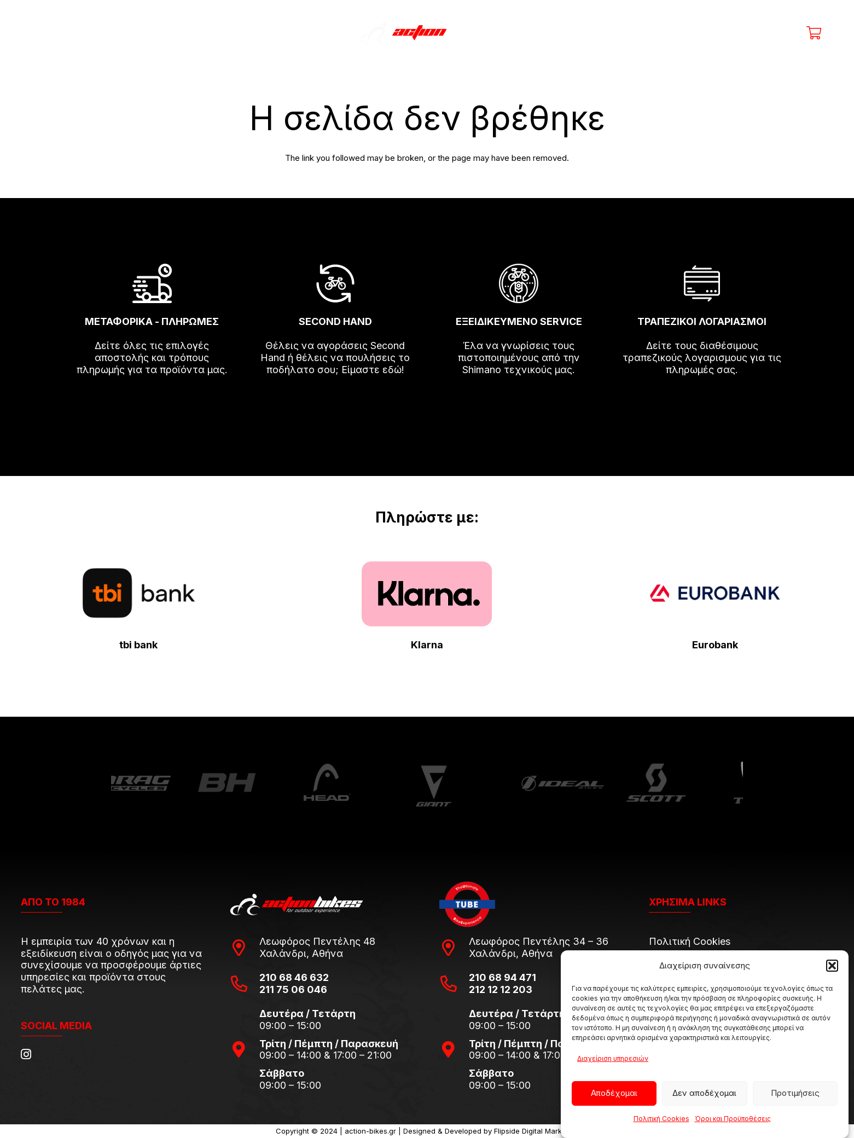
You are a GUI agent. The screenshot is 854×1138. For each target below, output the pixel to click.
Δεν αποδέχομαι (704, 1093)
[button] (832, 965)
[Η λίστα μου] (787, 32)
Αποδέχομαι (614, 1093)
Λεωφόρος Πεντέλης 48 (317, 941)
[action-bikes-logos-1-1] (426, 32)
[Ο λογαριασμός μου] (762, 32)
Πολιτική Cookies (661, 1118)
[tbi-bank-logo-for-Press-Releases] (139, 593)
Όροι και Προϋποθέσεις (733, 1118)
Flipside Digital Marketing (536, 1131)
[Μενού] (43, 33)
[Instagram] (26, 1054)
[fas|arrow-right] (152, 401)
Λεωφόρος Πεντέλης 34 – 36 (538, 941)
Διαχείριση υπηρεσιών (612, 1058)
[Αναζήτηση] (646, 32)
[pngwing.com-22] (427, 593)
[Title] (736, 32)
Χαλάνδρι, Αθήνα (301, 953)
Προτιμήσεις (795, 1093)
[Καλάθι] (813, 33)
